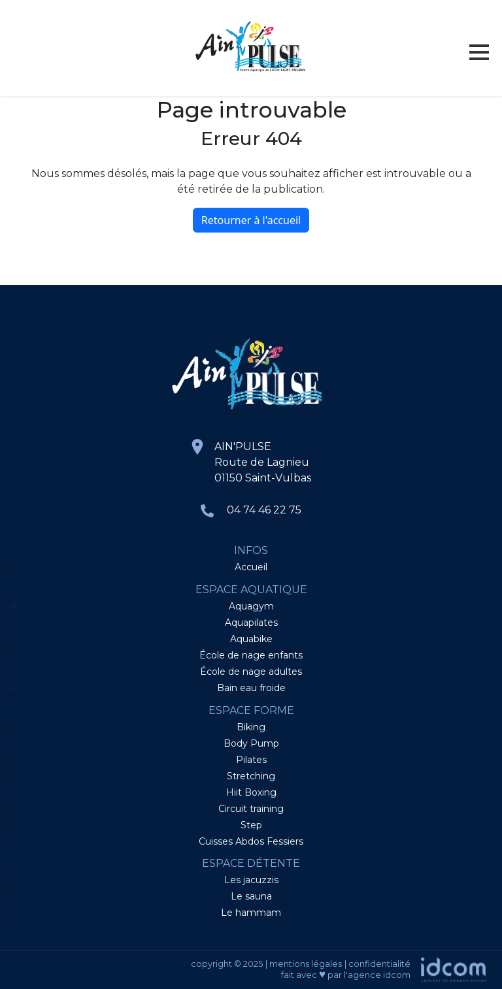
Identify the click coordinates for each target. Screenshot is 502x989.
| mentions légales (303, 963)
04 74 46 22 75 (264, 510)
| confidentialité (377, 963)
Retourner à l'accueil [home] (251, 220)
